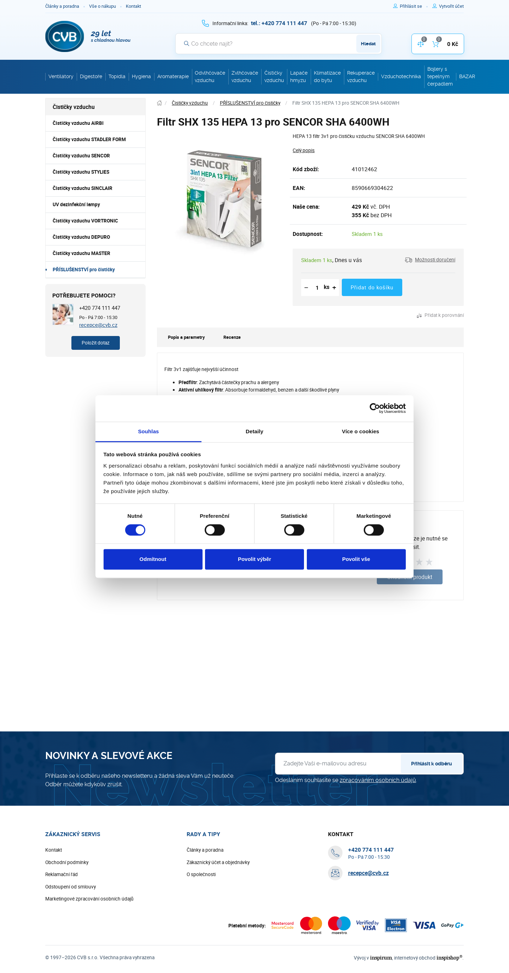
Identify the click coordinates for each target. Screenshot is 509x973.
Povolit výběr (254, 559)
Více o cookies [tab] (360, 431)
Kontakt (133, 6)
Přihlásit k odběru (431, 763)
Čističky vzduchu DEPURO (81, 237)
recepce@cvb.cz (98, 324)
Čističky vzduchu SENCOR (81, 155)
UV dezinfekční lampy (76, 204)
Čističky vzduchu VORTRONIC (85, 221)
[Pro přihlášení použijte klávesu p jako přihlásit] (414, 6)
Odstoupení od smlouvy (70, 887)
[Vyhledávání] (278, 43)
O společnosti (201, 874)
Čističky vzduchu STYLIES (81, 172)
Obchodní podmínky (66, 862)
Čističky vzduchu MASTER (81, 253)
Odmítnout (153, 559)
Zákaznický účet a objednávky (218, 862)
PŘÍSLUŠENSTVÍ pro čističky (84, 269)
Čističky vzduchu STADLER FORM (89, 139)
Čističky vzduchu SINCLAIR (82, 188)
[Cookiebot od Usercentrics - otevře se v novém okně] (375, 408)
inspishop (449, 957)
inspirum (381, 957)
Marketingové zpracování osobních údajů (89, 899)
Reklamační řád (61, 874)
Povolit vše (356, 559)
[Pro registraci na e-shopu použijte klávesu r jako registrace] (451, 6)
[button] (430, 260)
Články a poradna (62, 6)
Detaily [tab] (254, 431)
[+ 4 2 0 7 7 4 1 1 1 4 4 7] (279, 23)
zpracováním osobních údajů (378, 780)
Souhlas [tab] (148, 431)
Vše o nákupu (102, 6)
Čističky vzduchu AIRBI (78, 123)
